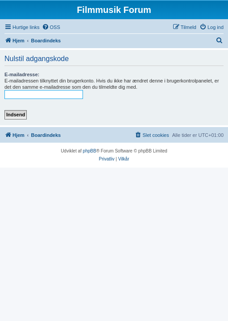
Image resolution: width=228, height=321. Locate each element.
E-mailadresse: (21, 74)
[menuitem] (51, 27)
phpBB (89, 150)
